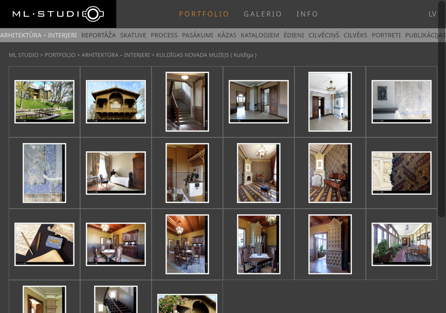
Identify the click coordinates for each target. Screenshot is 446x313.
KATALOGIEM (260, 35)
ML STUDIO (24, 55)
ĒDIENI (294, 35)
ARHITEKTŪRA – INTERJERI (38, 35)
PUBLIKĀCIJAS (425, 35)
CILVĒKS (356, 35)
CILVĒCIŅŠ (323, 35)
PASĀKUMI (197, 35)
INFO (308, 14)
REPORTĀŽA (98, 35)
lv (432, 14)
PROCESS (164, 35)
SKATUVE (133, 35)
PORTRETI (386, 35)
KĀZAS (226, 35)
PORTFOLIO (204, 14)
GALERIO (263, 14)
